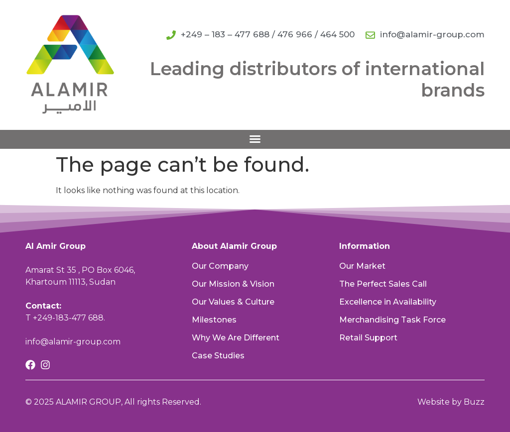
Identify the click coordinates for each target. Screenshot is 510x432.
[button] (255, 139)
